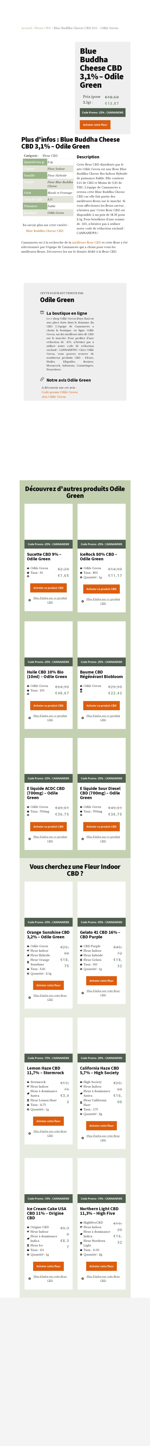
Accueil (26, 28)
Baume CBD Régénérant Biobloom (101, 674)
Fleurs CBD (43, 28)
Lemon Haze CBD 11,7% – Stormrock (45, 1070)
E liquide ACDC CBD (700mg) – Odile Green (46, 792)
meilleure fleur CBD (86, 242)
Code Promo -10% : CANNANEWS (48, 1198)
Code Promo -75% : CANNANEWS (48, 1058)
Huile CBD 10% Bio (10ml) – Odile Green (47, 674)
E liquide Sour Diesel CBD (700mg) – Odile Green (100, 792)
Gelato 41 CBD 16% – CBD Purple (100, 934)
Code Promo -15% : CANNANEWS (101, 1198)
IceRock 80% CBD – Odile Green (98, 556)
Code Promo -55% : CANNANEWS (101, 922)
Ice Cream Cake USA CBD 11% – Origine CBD (46, 1213)
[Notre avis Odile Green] (42, 379)
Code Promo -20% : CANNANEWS (101, 1058)
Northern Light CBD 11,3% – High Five (99, 1211)
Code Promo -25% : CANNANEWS (102, 112)
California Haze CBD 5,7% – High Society (99, 1070)
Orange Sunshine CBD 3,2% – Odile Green (48, 934)
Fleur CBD (50, 155)
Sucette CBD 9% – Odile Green (44, 556)
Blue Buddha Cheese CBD (44, 231)
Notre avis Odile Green (69, 380)
